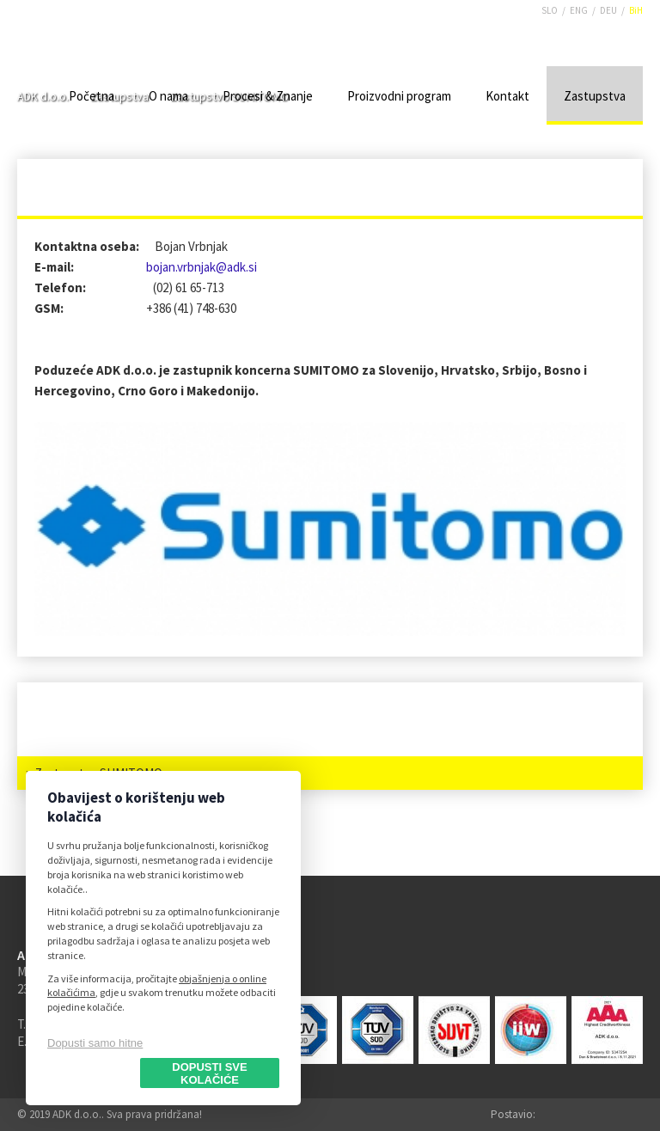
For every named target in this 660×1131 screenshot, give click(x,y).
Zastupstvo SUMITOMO (98, 773)
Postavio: (513, 1114)
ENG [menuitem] (579, 10)
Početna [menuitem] (91, 96)
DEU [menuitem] (608, 10)
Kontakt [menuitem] (507, 96)
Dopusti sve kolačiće (209, 1073)
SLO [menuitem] (549, 10)
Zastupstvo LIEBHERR (95, 739)
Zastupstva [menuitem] (595, 96)
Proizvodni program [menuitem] (399, 96)
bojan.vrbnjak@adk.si (201, 267)
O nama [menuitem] (168, 96)
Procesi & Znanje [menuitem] (268, 96)
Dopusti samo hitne (95, 1042)
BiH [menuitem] (636, 10)
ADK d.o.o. (65, 51)
